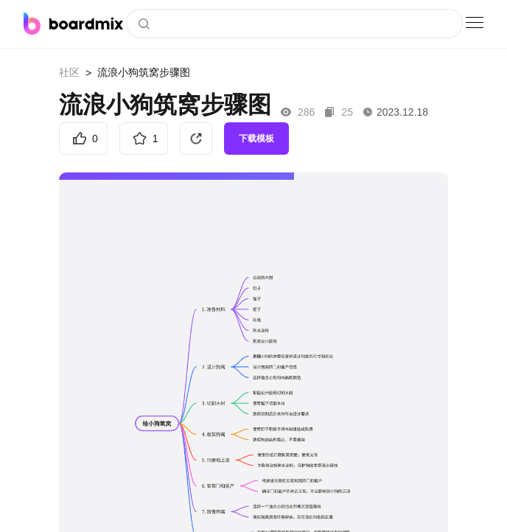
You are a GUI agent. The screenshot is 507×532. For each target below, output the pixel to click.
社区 (69, 72)
